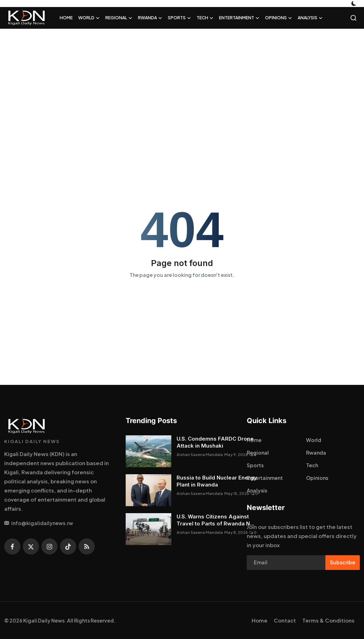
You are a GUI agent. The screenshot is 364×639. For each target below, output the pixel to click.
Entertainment (265, 478)
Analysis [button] (310, 18)
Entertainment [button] (239, 18)
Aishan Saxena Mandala (200, 454)
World (313, 440)
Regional (258, 452)
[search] (353, 18)
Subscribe (342, 562)
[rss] (87, 546)
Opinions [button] (278, 18)
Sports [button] (179, 18)
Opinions (317, 478)
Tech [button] (205, 18)
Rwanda (316, 452)
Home (66, 17)
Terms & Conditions (328, 620)
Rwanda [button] (150, 18)
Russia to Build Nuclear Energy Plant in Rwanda (217, 481)
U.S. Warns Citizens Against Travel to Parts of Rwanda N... (215, 520)
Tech (312, 465)
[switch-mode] (354, 3)
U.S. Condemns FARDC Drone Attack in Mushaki (215, 442)
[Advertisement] (182, 85)
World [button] (89, 18)
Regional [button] (118, 18)
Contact (285, 620)
